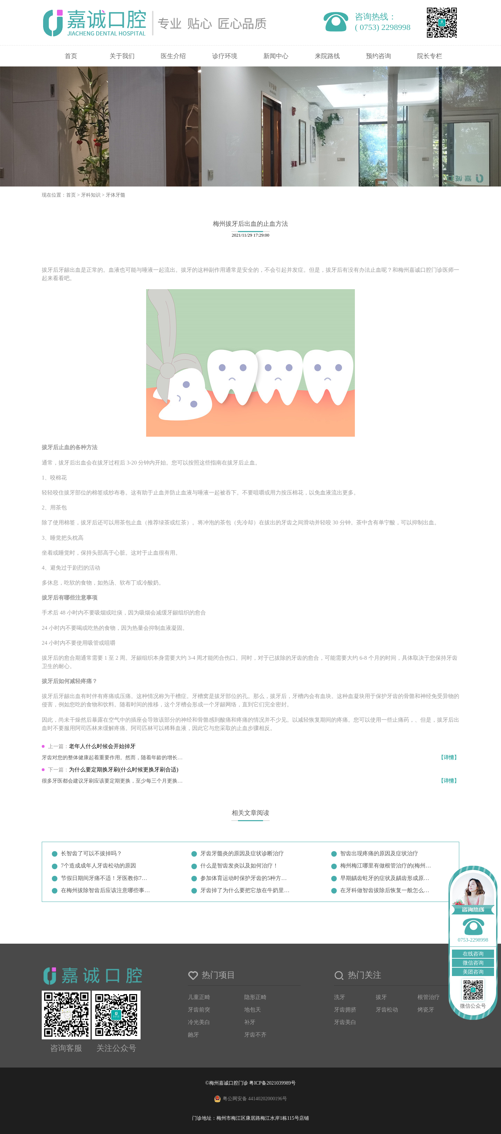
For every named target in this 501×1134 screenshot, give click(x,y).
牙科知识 (91, 195)
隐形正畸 (255, 997)
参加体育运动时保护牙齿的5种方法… (246, 878)
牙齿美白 (345, 1022)
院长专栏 (429, 56)
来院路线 (327, 56)
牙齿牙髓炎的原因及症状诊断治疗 (242, 853)
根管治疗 (429, 997)
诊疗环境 (224, 56)
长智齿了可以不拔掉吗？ (91, 853)
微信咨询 (473, 963)
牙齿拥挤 (345, 1010)
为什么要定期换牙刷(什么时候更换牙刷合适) (123, 769)
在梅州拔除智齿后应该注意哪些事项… (107, 890)
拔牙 (381, 997)
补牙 (249, 1022)
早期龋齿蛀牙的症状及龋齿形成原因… (386, 878)
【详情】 (448, 757)
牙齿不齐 (255, 1035)
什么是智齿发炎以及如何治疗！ (239, 866)
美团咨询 (473, 972)
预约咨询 (378, 56)
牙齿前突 (199, 1010)
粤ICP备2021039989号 (272, 1083)
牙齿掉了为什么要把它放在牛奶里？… (246, 890)
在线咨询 (473, 954)
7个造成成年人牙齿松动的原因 (98, 866)
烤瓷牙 (426, 1010)
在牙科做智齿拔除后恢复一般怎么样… (386, 890)
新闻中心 (275, 56)
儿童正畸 (199, 997)
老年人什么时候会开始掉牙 (102, 746)
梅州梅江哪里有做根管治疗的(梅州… (385, 866)
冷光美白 (199, 1022)
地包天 (252, 1010)
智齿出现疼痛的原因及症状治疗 (379, 853)
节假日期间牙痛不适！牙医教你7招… (107, 878)
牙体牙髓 (115, 195)
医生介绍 (173, 56)
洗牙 (339, 997)
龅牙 (193, 1035)
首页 (71, 56)
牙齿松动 (387, 1010)
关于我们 (122, 56)
